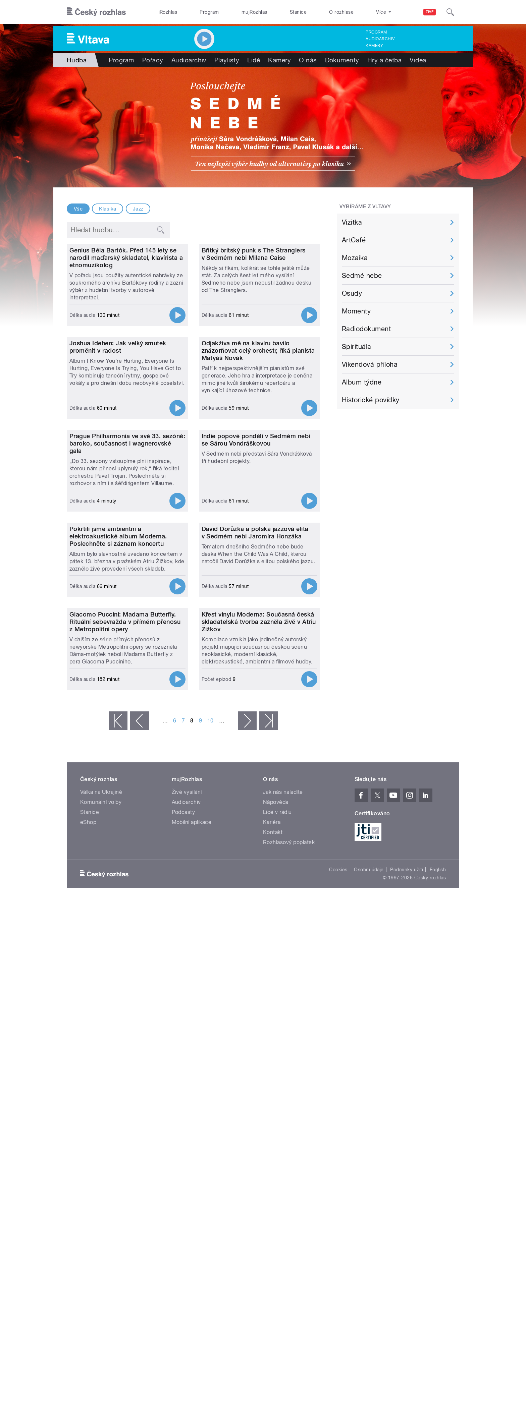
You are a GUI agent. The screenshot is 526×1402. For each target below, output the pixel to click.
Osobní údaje (369, 1209)
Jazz (138, 209)
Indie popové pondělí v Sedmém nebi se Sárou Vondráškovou (256, 643)
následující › (247, 1060)
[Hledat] (450, 12)
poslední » (268, 1060)
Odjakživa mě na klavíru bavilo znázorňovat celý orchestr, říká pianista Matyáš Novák (258, 486)
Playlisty (226, 60)
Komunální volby (100, 1141)
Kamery (374, 45)
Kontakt (272, 1171)
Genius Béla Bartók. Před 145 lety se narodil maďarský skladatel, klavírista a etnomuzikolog (126, 325)
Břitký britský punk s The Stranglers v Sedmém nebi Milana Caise (254, 321)
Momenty (356, 311)
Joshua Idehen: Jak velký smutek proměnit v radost (117, 482)
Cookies (338, 1209)
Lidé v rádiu (277, 1151)
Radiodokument (366, 329)
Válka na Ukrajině (101, 1131)
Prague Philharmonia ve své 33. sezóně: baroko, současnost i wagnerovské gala (127, 647)
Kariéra (271, 1161)
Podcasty (183, 1151)
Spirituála (356, 347)
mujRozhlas (254, 12)
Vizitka (352, 222)
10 (210, 1060)
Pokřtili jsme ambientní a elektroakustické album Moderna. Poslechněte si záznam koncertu (118, 807)
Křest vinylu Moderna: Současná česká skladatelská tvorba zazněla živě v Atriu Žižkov (259, 961)
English (438, 1209)
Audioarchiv (380, 39)
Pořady (152, 60)
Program (209, 12)
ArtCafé (354, 240)
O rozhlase (341, 12)
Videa (418, 60)
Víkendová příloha (370, 364)
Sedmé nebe (362, 276)
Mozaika (355, 258)
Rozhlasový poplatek (289, 1181)
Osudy (352, 293)
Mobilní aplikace (192, 1161)
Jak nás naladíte (283, 1131)
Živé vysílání (187, 1131)
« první (118, 1060)
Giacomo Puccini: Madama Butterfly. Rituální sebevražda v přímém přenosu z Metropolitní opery (124, 961)
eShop (88, 1161)
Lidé (253, 60)
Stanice (298, 12)
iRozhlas (168, 12)
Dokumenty (342, 60)
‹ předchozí (139, 1060)
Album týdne (361, 382)
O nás (308, 60)
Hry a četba (384, 60)
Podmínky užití (406, 1209)
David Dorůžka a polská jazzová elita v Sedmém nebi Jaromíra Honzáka (255, 804)
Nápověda (275, 1141)
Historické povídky (371, 400)
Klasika (107, 209)
